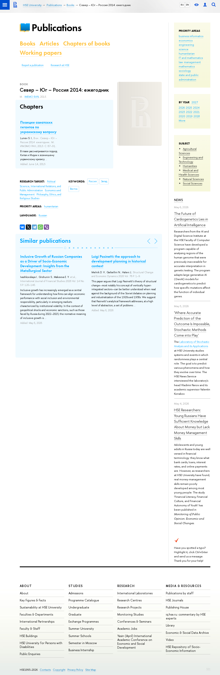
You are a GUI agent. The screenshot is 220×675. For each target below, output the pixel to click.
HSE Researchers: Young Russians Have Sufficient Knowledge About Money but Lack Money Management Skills (192, 424)
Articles (49, 43)
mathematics (187, 66)
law (181, 62)
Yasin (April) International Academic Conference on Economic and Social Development (134, 642)
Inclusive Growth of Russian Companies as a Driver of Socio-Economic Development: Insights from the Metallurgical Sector (51, 263)
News (178, 200)
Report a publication (33, 65)
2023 (182, 112)
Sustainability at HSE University (41, 607)
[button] (65, 248)
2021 (196, 112)
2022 (189, 112)
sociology (185, 71)
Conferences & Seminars (134, 621)
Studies (76, 586)
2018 (197, 116)
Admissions (76, 593)
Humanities (190, 166)
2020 (182, 116)
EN (187, 4)
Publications (56, 27)
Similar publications (45, 240)
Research (126, 586)
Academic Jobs (127, 628)
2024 (196, 107)
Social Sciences (192, 183)
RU (182, 4)
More (182, 120)
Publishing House (177, 607)
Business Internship (81, 650)
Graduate (75, 614)
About (26, 586)
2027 (195, 102)
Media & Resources (183, 586)
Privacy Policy (75, 670)
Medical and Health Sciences (189, 172)
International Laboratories (135, 593)
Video (170, 640)
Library (170, 625)
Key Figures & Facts (33, 600)
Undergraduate (79, 607)
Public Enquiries (30, 654)
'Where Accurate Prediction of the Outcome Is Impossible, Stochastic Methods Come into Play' (192, 324)
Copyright (59, 670)
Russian (43, 215)
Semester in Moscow (83, 643)
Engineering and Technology (191, 159)
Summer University (81, 628)
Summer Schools (80, 636)
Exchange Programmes (84, 621)
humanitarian (187, 53)
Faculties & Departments (36, 614)
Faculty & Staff (30, 628)
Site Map (90, 670)
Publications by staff (180, 593)
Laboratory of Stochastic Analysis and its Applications (191, 344)
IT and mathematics (191, 58)
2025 (189, 107)
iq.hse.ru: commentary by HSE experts (186, 616)
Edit (208, 668)
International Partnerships (37, 621)
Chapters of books (86, 43)
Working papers (41, 52)
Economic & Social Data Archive (187, 633)
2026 (182, 107)
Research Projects (129, 607)
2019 (189, 116)
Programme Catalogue (84, 600)
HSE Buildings (28, 636)
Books (27, 43)
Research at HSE (60, 65)
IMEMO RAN (31, 97)
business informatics (191, 36)
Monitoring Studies (130, 614)
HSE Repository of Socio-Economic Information (183, 649)
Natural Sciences (193, 179)
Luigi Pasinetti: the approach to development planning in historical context (119, 261)
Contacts (45, 670)
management (192, 62)
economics (185, 40)
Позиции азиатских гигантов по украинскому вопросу (38, 127)
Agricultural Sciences (188, 151)
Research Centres (129, 600)
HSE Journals (174, 600)
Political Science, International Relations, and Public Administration (40, 186)
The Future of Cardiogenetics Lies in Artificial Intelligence (191, 219)
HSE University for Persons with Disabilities (41, 645)
